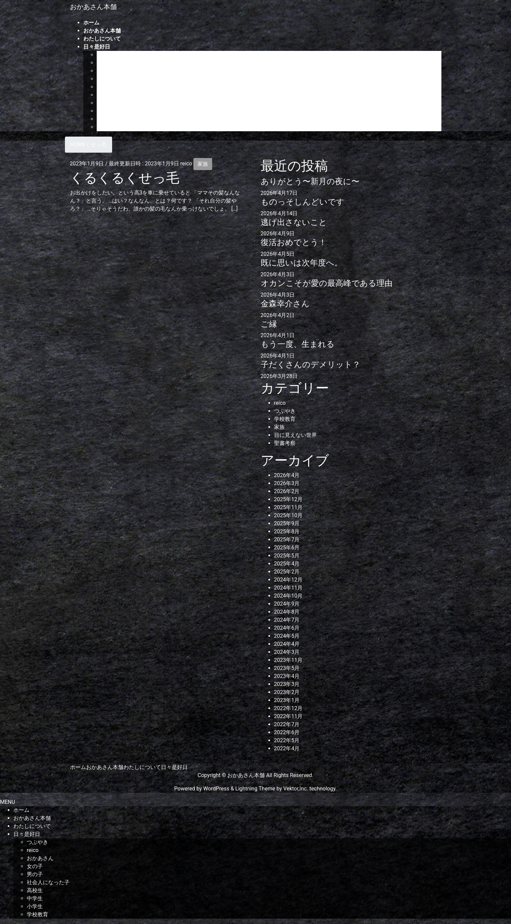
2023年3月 (287, 684)
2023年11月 (288, 660)
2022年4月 (287, 748)
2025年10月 (288, 515)
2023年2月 (287, 692)
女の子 (105, 79)
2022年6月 (287, 732)
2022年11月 (288, 716)
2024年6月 (287, 628)
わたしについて (142, 767)
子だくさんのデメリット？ (310, 364)
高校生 (105, 103)
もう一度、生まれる (298, 344)
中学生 (105, 111)
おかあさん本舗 (104, 767)
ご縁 (269, 324)
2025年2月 (287, 571)
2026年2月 (287, 491)
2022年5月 (287, 740)
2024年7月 (287, 620)
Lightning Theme (255, 788)
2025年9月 (287, 523)
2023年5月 (287, 668)
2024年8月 (287, 612)
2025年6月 (287, 547)
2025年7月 (287, 539)
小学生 (105, 119)
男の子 (105, 87)
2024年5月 (287, 636)
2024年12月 (288, 579)
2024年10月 (288, 596)
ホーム (78, 767)
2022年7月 (287, 724)
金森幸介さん (285, 303)
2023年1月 (287, 700)
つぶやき (107, 55)
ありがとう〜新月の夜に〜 (310, 181)
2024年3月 (287, 652)
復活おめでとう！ (294, 242)
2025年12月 (288, 499)
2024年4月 (287, 644)
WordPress (216, 788)
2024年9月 (287, 604)
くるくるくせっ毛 (124, 178)
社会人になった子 (118, 95)
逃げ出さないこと (294, 222)
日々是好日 (174, 767)
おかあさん (110, 71)
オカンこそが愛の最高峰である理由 (327, 283)
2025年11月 (288, 507)
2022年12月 (288, 708)
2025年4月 (287, 563)
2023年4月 (287, 676)
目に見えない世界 (295, 435)
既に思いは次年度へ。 (301, 262)
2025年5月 (287, 555)
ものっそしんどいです (302, 202)
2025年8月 (287, 531)
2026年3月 (287, 483)
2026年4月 (287, 475)
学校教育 (107, 127)
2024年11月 (288, 588)
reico (102, 63)
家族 (202, 164)
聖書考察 (284, 443)
